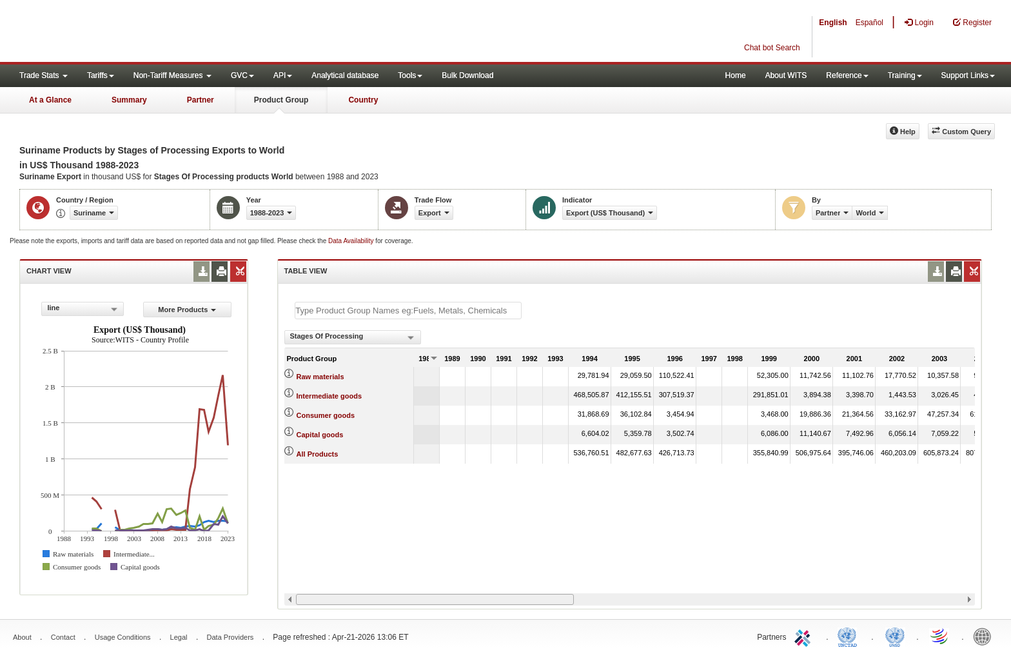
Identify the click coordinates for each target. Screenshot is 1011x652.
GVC (242, 75)
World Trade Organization (940, 636)
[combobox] (82, 309)
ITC (805, 636)
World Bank (985, 636)
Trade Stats (43, 75)
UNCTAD (850, 636)
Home (735, 75)
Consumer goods (326, 415)
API (282, 75)
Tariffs (100, 75)
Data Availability (351, 240)
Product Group (281, 99)
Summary (129, 99)
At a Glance (50, 99)
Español (869, 22)
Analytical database (344, 75)
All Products (318, 454)
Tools (410, 75)
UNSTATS (895, 636)
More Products (187, 309)
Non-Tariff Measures (172, 75)
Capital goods (320, 435)
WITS (129, 32)
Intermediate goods (329, 396)
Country (363, 99)
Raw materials (320, 376)
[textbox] (408, 310)
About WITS (786, 75)
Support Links (968, 75)
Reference (847, 75)
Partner (200, 99)
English (833, 22)
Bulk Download (467, 75)
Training (905, 75)
